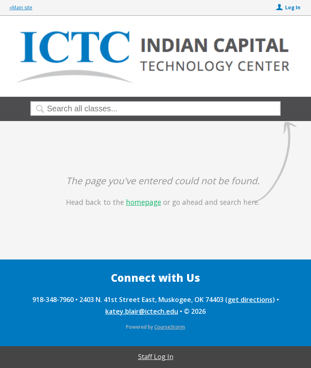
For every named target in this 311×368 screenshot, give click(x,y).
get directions (250, 299)
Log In (292, 7)
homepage (143, 202)
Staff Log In (155, 356)
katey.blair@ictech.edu (141, 311)
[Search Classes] (135, 108)
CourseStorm (169, 326)
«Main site (20, 7)
